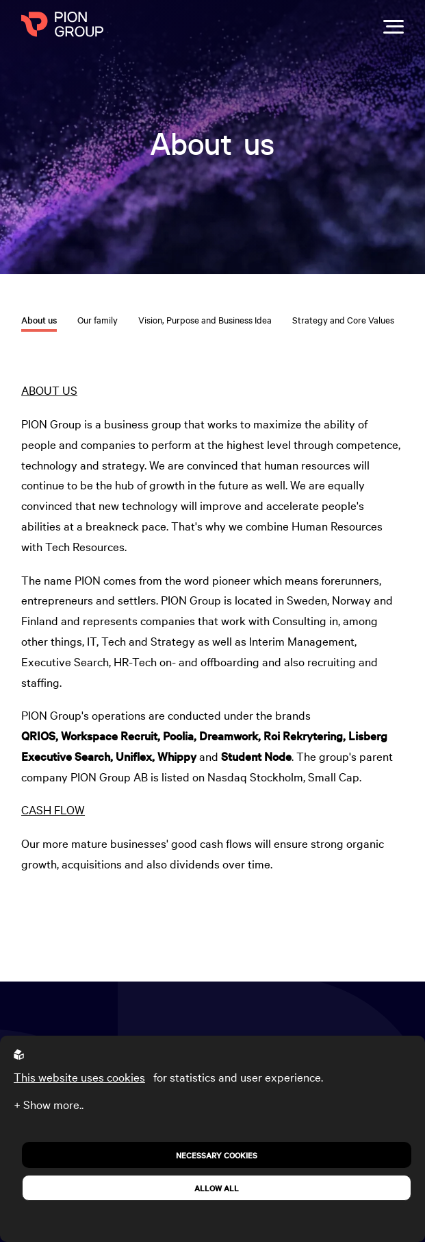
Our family (97, 319)
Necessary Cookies (216, 1154)
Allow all (216, 1187)
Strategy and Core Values (343, 319)
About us (39, 319)
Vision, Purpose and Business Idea (205, 319)
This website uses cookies (79, 1076)
